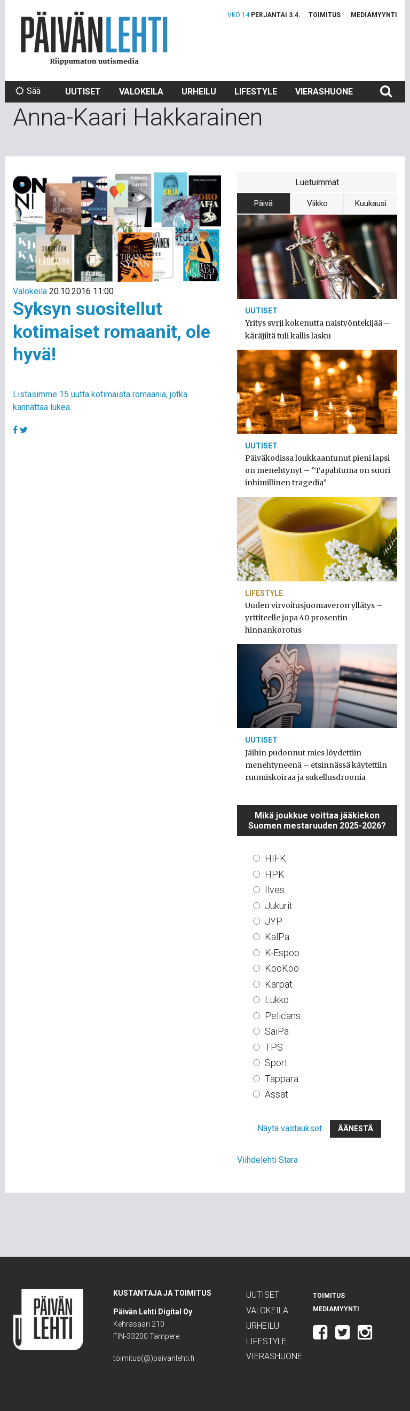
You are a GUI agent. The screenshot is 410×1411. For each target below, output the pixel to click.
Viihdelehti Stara (267, 1160)
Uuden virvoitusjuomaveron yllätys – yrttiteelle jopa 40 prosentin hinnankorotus (313, 618)
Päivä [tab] (263, 203)
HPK (275, 874)
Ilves (275, 889)
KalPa (277, 936)
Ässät (276, 1094)
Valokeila (141, 91)
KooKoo (282, 968)
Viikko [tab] (317, 203)
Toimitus (325, 15)
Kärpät (279, 984)
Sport (276, 1062)
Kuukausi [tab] (371, 203)
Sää (28, 91)
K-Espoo (282, 952)
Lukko (277, 999)
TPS (274, 1047)
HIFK (275, 858)
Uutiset (83, 91)
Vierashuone (324, 91)
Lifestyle (255, 91)
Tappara (281, 1078)
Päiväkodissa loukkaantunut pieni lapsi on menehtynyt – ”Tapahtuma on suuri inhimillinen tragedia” (317, 470)
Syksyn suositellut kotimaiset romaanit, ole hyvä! (111, 331)
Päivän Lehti (94, 38)
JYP (273, 921)
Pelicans (283, 1015)
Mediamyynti (374, 15)
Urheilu (199, 91)
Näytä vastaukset (289, 1128)
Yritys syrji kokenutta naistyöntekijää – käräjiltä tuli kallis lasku (317, 329)
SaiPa (277, 1031)
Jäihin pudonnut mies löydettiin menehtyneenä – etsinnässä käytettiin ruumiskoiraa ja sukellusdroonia (316, 765)
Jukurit (279, 905)
